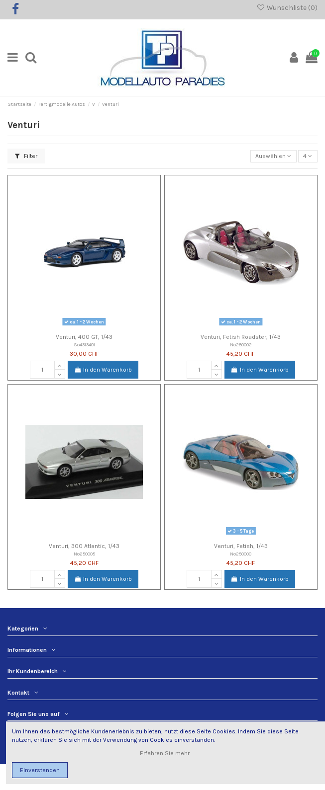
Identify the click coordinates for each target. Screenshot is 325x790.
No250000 (240, 553)
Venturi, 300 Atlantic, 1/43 (84, 546)
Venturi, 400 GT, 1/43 (84, 336)
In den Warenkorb (103, 369)
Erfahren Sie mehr (165, 753)
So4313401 (84, 344)
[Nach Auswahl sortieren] (273, 156)
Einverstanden (40, 770)
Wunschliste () (287, 7)
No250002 (241, 344)
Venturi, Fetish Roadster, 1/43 (241, 336)
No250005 (84, 553)
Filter (26, 156)
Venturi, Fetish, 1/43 (241, 546)
